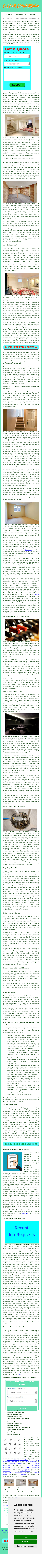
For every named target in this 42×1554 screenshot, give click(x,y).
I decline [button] (25, 1541)
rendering (6, 1471)
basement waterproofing (27, 1180)
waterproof (26, 922)
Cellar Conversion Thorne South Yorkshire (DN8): (21, 22)
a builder (26, 1469)
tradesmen (23, 1476)
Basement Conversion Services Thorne (19, 1378)
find (9, 1330)
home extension (31, 1461)
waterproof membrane (32, 299)
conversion (32, 221)
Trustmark (28, 550)
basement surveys (16, 1463)
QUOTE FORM (25, 1213)
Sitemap (4, 1530)
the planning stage (25, 1012)
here (19, 1374)
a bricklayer (25, 1471)
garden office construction (13, 1473)
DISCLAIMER (36, 10)
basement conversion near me (13, 1281)
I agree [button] (25, 1537)
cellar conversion (19, 605)
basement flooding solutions (17, 1460)
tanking (13, 934)
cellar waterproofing (11, 1195)
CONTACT (30, 10)
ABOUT (25, 10)
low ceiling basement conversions (15, 1186)
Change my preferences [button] (25, 1546)
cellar (30, 23)
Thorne (37, 594)
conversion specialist (11, 1458)
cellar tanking (32, 1178)
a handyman (22, 1474)
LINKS (21, 10)
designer (13, 977)
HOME (17, 10)
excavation (24, 1119)
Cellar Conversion (8, 1532)
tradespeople (28, 1454)
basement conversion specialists (21, 641)
